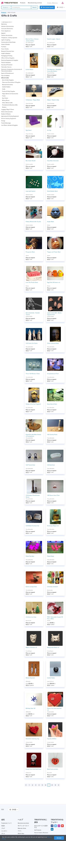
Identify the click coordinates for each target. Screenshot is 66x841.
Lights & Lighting (5, 40)
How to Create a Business (41, 832)
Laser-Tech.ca (50, 681)
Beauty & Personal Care (7, 51)
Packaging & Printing (6, 55)
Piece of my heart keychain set (54, 709)
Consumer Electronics (7, 28)
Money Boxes (5, 100)
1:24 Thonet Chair (30, 465)
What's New (21, 833)
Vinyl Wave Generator (53, 160)
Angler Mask (50, 221)
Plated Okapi (50, 556)
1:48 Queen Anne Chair (53, 495)
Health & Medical (5, 53)
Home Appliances (6, 31)
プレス (3, 833)
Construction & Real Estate (8, 42)
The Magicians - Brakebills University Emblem (54, 70)
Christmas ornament (52, 586)
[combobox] (21, 7)
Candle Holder (51, 678)
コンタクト (4, 831)
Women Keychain (30, 678)
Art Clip (49, 130)
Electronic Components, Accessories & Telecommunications (11, 70)
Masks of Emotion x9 (31, 647)
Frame (4, 96)
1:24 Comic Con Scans (31, 343)
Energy (3, 121)
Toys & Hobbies (5, 75)
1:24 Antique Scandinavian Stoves (33, 496)
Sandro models (50, 133)
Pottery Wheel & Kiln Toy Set (33, 221)
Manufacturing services (35, 3)
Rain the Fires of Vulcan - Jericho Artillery (32, 40)
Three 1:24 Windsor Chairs (33, 373)
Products (22, 3)
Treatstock (9, 3)
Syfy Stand (28, 130)
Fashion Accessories (6, 35)
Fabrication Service (6, 67)
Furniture (3, 46)
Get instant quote (47, 7)
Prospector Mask (30, 252)
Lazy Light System (30, 191)
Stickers (4, 107)
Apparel (3, 33)
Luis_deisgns (29, 651)
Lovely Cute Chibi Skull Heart (33, 769)
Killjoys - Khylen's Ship (53, 100)
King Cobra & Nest (52, 404)
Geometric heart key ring (32, 738)
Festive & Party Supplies (8, 91)
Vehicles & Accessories (7, 26)
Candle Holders (6, 87)
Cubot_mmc (28, 772)
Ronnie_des (50, 590)
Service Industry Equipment (8, 118)
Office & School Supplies (7, 58)
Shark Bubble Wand (52, 191)
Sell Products (37, 830)
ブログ (3, 828)
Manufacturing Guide (23, 823)
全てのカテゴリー (6, 22)
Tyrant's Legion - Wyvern (53, 39)
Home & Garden (5, 44)
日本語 (61, 7)
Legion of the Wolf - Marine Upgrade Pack (54, 313)
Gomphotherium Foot (53, 373)
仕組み (3, 825)
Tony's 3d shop (50, 73)
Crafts (3, 89)
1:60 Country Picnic (52, 434)
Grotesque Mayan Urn (53, 526)
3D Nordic (28, 681)
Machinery (4, 24)
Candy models (29, 316)
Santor (48, 225)
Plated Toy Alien (30, 556)
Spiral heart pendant (52, 769)
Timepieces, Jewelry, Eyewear (9, 37)
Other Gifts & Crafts (7, 102)
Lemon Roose (29, 69)
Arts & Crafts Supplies (8, 80)
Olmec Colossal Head (53, 343)
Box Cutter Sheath (30, 160)
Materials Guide (22, 828)
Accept (59, 838)
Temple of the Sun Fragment (33, 404)
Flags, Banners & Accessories (10, 93)
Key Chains (5, 98)
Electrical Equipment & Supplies (9, 60)
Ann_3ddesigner (29, 42)
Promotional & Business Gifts (10, 105)
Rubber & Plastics (6, 114)
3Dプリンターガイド (23, 825)
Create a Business (52, 3)
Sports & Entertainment (7, 73)
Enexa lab (49, 772)
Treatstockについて (6, 823)
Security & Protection (6, 65)
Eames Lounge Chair (31, 586)
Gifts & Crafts (11, 12)
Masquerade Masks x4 (53, 647)
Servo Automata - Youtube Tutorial (33, 313)
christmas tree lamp (31, 617)
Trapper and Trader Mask (53, 252)
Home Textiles (5, 49)
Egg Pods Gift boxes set (53, 282)
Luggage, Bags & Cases (7, 109)
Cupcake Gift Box (51, 738)
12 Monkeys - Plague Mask (33, 100)
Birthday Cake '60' (30, 708)
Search (34, 7)
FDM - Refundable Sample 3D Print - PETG (55, 618)
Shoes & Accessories (7, 111)
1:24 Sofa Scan (51, 465)
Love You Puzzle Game (32, 282)
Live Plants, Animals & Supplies (9, 125)
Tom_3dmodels (29, 346)
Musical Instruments (7, 84)
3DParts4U (28, 711)
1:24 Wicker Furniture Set (32, 526)
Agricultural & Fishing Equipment (10, 116)
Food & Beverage (6, 123)
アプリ (19, 831)
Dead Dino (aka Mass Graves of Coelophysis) (33, 435)
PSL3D (48, 620)
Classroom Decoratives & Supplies (11, 82)
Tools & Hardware (6, 62)
